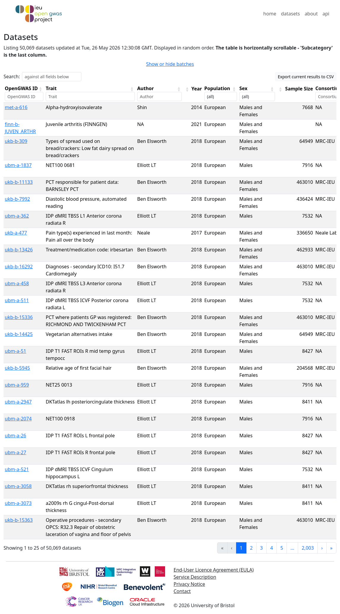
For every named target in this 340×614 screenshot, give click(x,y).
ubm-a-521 (17, 469)
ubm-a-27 (15, 452)
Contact (182, 591)
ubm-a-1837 (18, 165)
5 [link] (281, 548)
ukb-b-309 (16, 141)
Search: (12, 76)
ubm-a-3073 (18, 503)
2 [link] (251, 548)
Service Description (195, 577)
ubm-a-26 (15, 435)
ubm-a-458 (17, 283)
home (269, 13)
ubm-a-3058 (18, 486)
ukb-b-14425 (19, 334)
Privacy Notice (189, 584)
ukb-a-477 (16, 232)
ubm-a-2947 (18, 401)
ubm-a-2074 (18, 418)
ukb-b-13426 (19, 249)
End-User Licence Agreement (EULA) (214, 570)
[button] (40, 89)
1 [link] (241, 548)
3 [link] (261, 548)
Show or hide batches (170, 64)
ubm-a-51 (15, 351)
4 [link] (271, 548)
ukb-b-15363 (19, 520)
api (325, 13)
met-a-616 (16, 107)
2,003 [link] (308, 548)
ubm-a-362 (17, 216)
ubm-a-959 (17, 385)
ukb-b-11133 (19, 182)
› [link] (322, 548)
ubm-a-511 (17, 300)
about (311, 13)
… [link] (292, 548)
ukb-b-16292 (19, 266)
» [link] (331, 548)
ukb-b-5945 (17, 368)
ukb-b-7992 (17, 199)
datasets (290, 13)
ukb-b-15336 (19, 317)
